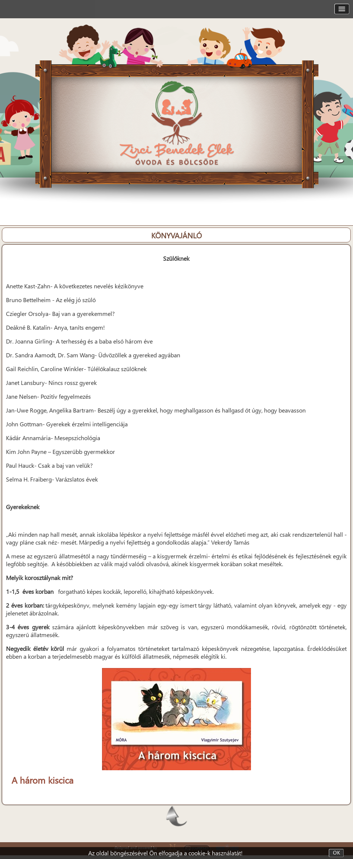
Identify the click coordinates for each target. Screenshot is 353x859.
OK (336, 853)
